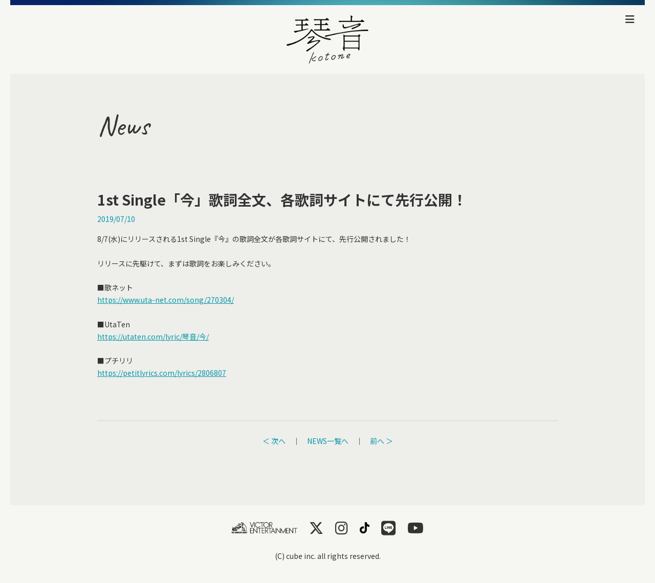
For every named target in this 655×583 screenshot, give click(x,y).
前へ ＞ (381, 441)
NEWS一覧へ (327, 441)
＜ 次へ (274, 441)
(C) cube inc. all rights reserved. (328, 556)
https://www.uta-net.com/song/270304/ (165, 300)
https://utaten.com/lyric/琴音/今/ (153, 336)
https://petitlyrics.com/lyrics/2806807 (161, 373)
